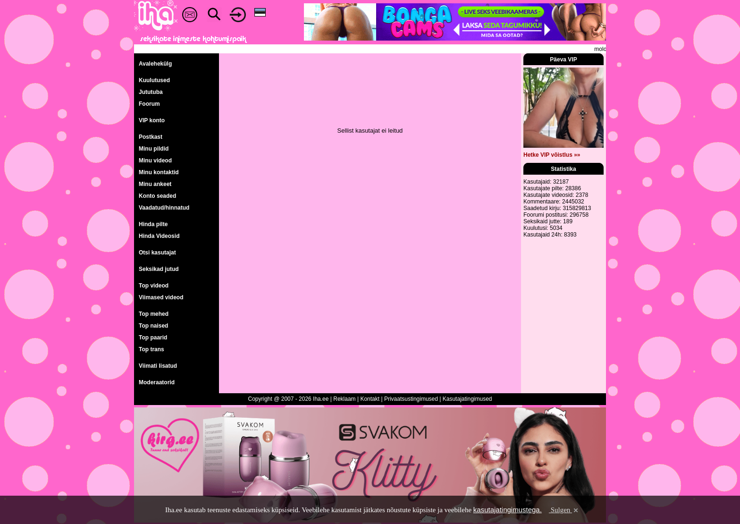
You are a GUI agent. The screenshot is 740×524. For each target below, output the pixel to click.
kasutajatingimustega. (507, 510)
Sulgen (564, 510)
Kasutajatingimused (467, 399)
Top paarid (153, 337)
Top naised (153, 325)
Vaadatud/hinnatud (164, 207)
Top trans (151, 349)
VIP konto (152, 120)
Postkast (150, 137)
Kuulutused (154, 80)
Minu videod (155, 160)
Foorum (149, 104)
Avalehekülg (155, 63)
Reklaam (344, 399)
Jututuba (151, 92)
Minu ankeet (155, 184)
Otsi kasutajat (157, 252)
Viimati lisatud (158, 366)
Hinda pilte (153, 224)
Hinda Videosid (159, 236)
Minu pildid (153, 148)
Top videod (153, 285)
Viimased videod (161, 297)
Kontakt (369, 399)
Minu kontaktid (159, 172)
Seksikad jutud (159, 269)
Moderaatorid (157, 382)
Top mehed (153, 314)
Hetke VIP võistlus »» (551, 155)
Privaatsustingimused (411, 399)
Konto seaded (157, 196)
